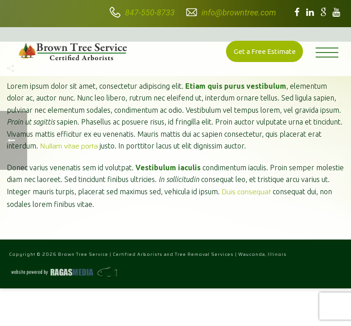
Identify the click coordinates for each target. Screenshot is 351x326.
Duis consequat (246, 191)
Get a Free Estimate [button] (265, 51)
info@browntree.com (239, 12)
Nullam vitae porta (69, 146)
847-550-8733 (150, 12)
